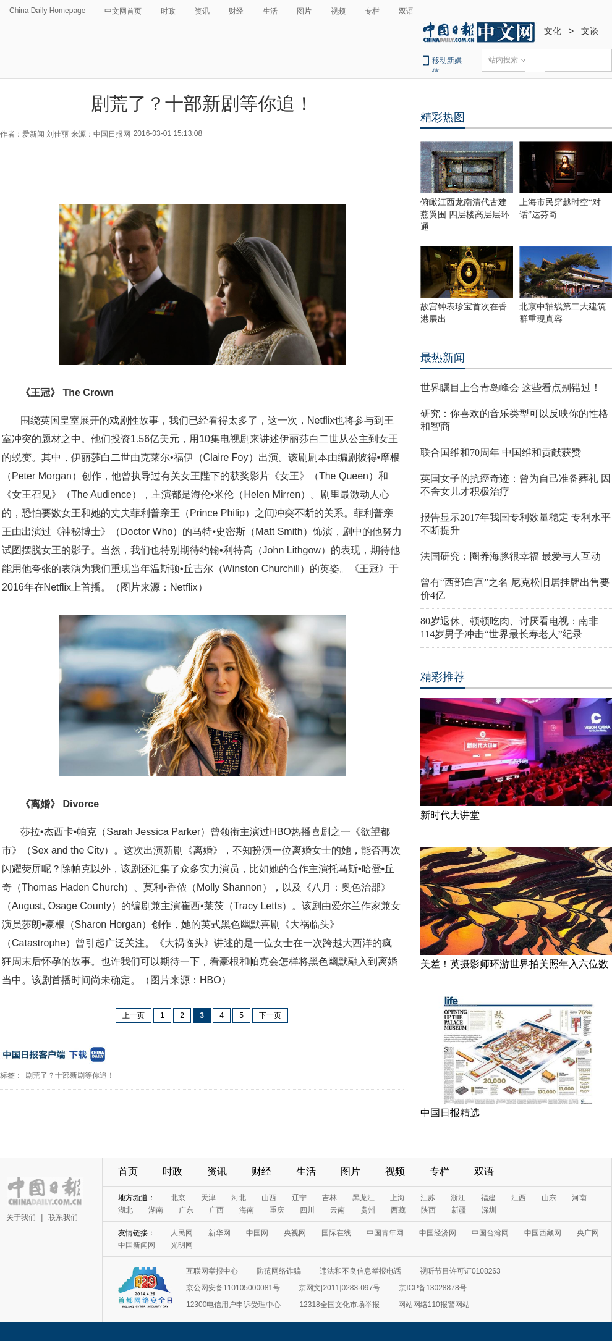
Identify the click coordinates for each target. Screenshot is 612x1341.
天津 (208, 1197)
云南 (337, 1210)
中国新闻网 (136, 1245)
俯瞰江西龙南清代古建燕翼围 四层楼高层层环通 (464, 215)
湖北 (125, 1210)
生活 (270, 11)
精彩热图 (442, 117)
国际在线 (336, 1233)
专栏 (372, 11)
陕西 (428, 1210)
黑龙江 (363, 1197)
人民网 (182, 1233)
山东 (549, 1197)
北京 (178, 1197)
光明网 (182, 1245)
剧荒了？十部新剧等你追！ (69, 1075)
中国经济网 (437, 1233)
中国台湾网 (490, 1233)
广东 (186, 1210)
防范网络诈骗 (279, 1271)
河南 (579, 1197)
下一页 (270, 1015)
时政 (168, 11)
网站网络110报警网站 (434, 1304)
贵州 (367, 1210)
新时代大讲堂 (450, 815)
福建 (488, 1197)
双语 (406, 11)
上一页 (133, 1015)
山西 (268, 1197)
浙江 (458, 1197)
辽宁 (299, 1197)
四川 (307, 1210)
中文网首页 (123, 11)
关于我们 (21, 1217)
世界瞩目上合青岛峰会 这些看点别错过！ (510, 387)
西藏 (398, 1210)
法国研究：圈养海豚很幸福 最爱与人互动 (510, 556)
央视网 (295, 1233)
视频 (338, 11)
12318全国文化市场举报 (339, 1304)
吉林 (329, 1197)
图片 (304, 11)
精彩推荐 (442, 677)
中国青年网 (385, 1233)
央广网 (588, 1233)
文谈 (589, 31)
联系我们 (63, 1217)
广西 (216, 1210)
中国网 (257, 1233)
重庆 (277, 1210)
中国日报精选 (450, 1113)
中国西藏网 (542, 1233)
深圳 (489, 1210)
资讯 (202, 11)
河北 (238, 1197)
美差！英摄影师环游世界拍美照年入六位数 (514, 964)
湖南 (155, 1210)
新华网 (219, 1233)
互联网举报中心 (212, 1271)
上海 (397, 1197)
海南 (246, 1210)
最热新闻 (442, 357)
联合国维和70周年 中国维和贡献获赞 (500, 452)
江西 (518, 1197)
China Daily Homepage (47, 10)
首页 (128, 1171)
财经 (236, 11)
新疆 (458, 1210)
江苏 (427, 1197)
